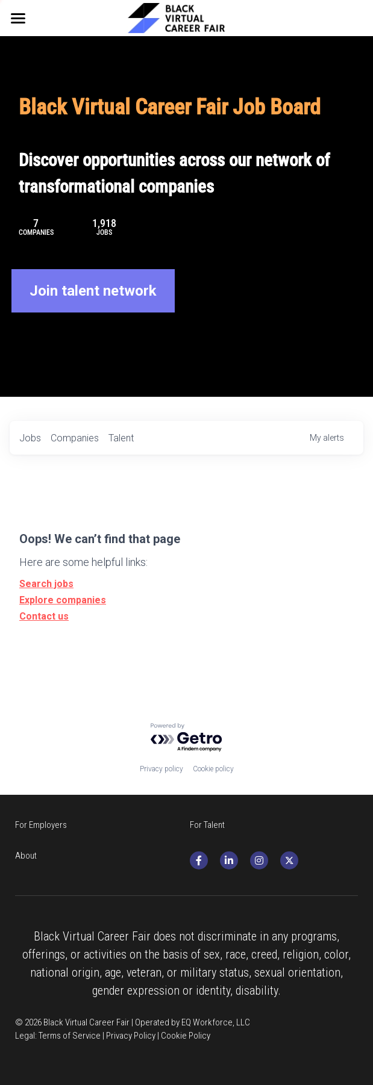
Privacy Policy (130, 1035)
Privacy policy (161, 769)
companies (75, 438)
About (26, 855)
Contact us (44, 616)
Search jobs (46, 583)
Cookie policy (213, 769)
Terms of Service (70, 1035)
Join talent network (93, 290)
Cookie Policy (185, 1035)
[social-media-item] (199, 860)
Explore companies (62, 600)
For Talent (207, 824)
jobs (30, 438)
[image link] (186, 17)
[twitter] (289, 860)
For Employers (41, 824)
